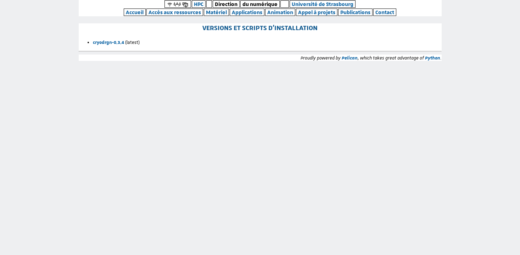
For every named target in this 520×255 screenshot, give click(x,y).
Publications (355, 12)
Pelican (350, 58)
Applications (247, 12)
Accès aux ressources (175, 12)
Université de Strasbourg (322, 4)
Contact (384, 12)
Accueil (135, 12)
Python (432, 58)
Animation (280, 12)
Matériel (216, 12)
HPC (198, 4)
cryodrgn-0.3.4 (108, 42)
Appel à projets (316, 12)
